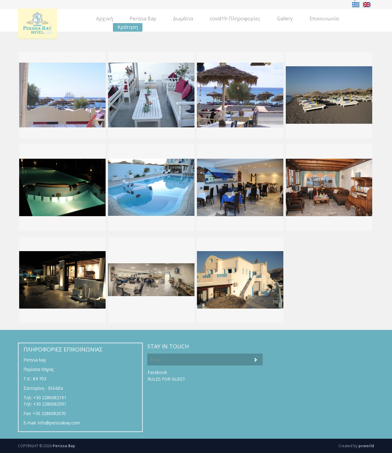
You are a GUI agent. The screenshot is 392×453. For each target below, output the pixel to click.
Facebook (157, 372)
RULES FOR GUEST (166, 379)
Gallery (285, 19)
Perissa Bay (143, 19)
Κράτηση (127, 27)
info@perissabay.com (59, 423)
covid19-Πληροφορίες (235, 19)
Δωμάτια (183, 19)
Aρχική (104, 19)
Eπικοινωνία (324, 19)
